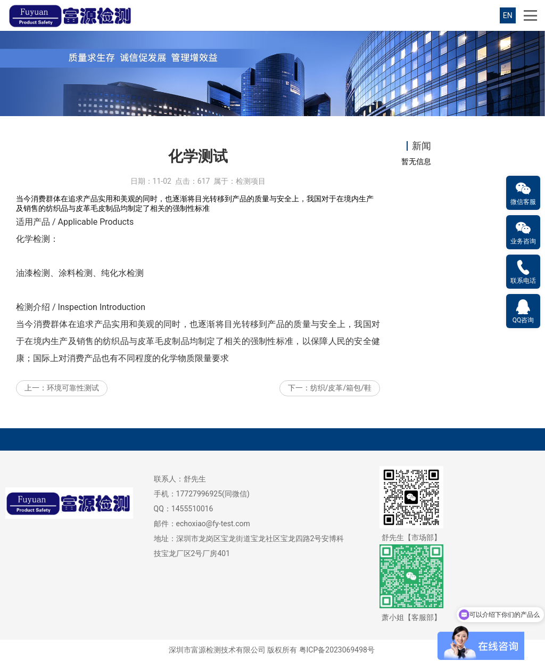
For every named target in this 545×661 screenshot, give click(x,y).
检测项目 (251, 181)
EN (508, 15)
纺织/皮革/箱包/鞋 (340, 387)
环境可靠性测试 (73, 387)
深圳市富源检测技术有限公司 (217, 650)
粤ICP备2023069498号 (337, 650)
